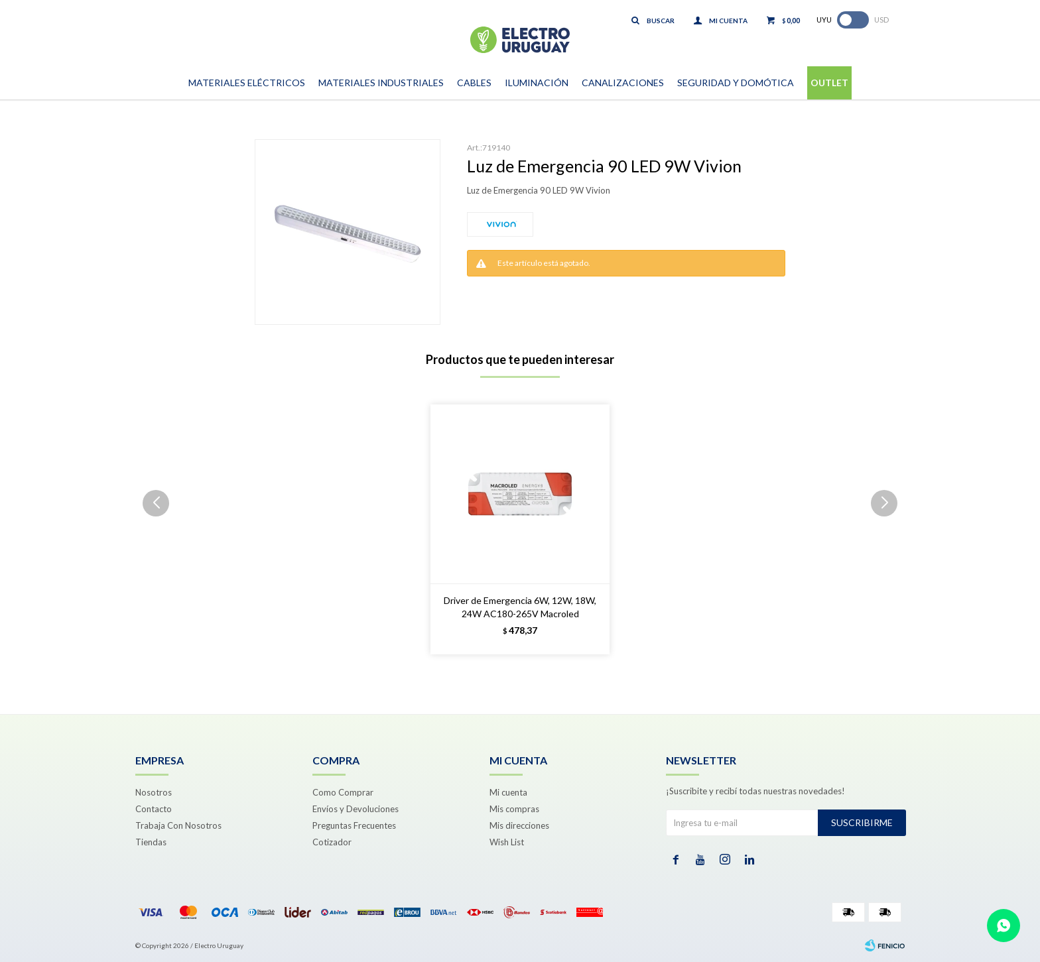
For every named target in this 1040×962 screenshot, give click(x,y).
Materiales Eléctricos (246, 82)
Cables (474, 82)
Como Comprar (342, 792)
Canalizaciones (623, 82)
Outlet (829, 82)
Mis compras (514, 809)
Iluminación (536, 82)
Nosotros (153, 792)
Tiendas (150, 842)
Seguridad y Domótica (735, 82)
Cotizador (332, 842)
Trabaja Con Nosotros (178, 825)
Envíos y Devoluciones (355, 809)
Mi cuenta (508, 792)
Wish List (506, 842)
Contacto (153, 809)
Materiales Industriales (381, 82)
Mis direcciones (519, 825)
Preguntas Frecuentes (354, 825)
